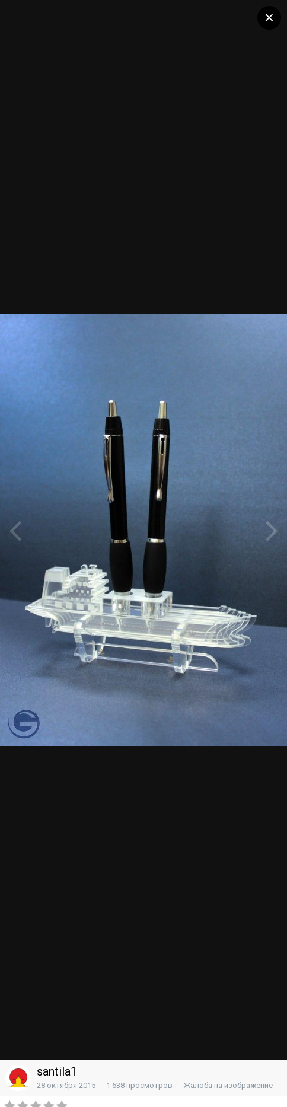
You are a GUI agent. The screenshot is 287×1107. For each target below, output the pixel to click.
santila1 (57, 1071)
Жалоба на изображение (228, 1085)
